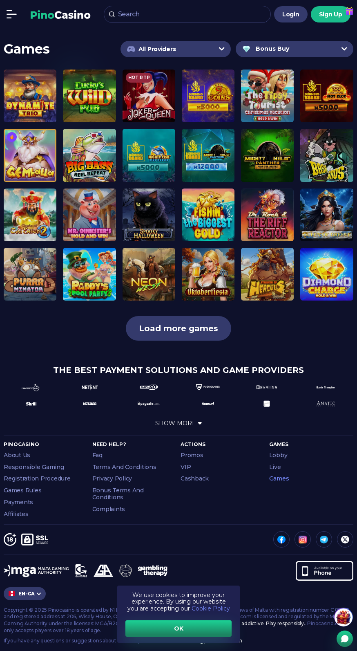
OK (178, 628)
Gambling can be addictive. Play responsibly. (252, 623)
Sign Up (330, 14)
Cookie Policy (211, 608)
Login (290, 14)
